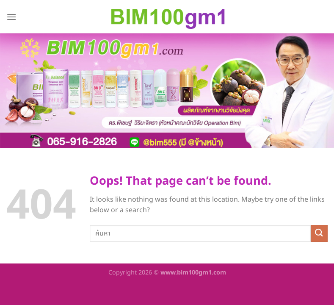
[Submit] (319, 233)
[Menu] (11, 16)
